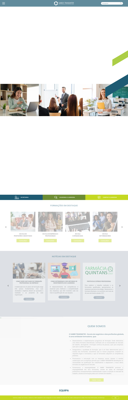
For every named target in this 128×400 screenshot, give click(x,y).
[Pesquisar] (110, 3)
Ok (115, 398)
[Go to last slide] (6, 227)
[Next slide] (122, 227)
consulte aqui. (101, 397)
